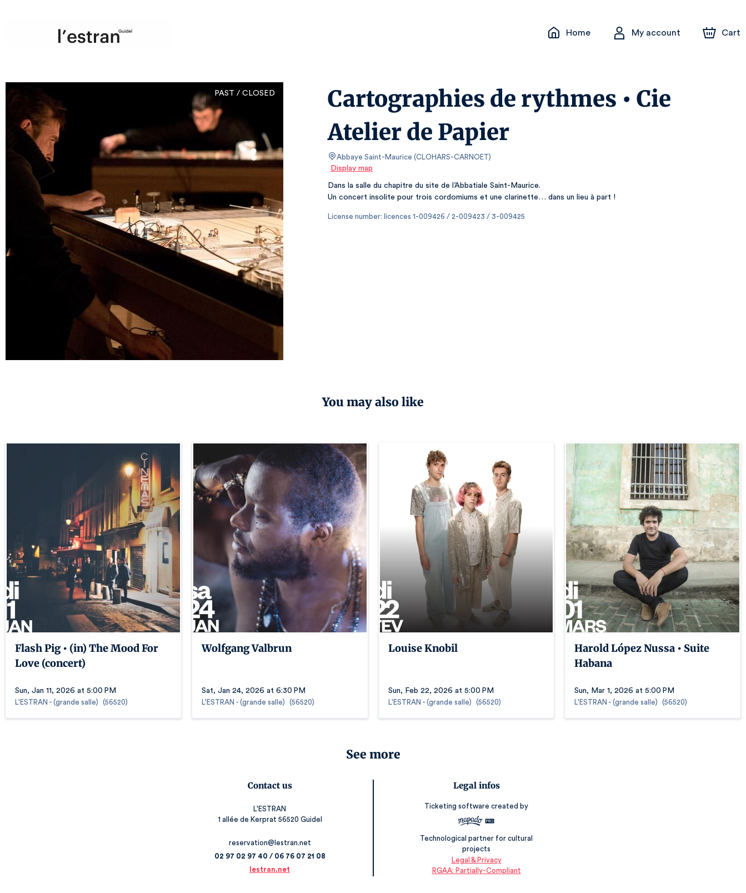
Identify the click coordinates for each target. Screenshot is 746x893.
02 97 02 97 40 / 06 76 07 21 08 (272, 856)
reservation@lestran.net (271, 843)
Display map (352, 168)
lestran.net (272, 869)
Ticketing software (456, 810)
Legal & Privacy (474, 860)
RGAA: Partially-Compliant (474, 870)
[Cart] (722, 33)
